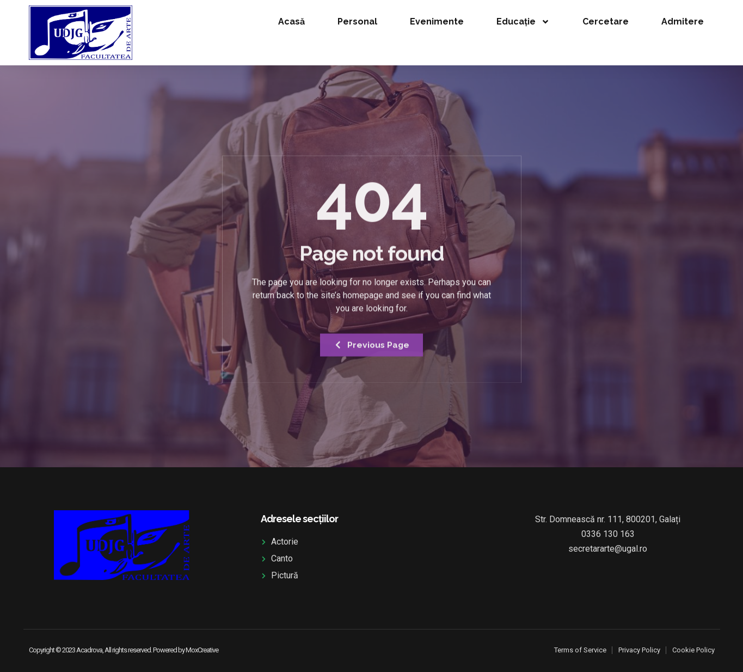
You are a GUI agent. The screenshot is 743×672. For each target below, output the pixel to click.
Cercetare (605, 21)
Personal (357, 21)
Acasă (291, 21)
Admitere (682, 21)
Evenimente (437, 21)
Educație (523, 22)
